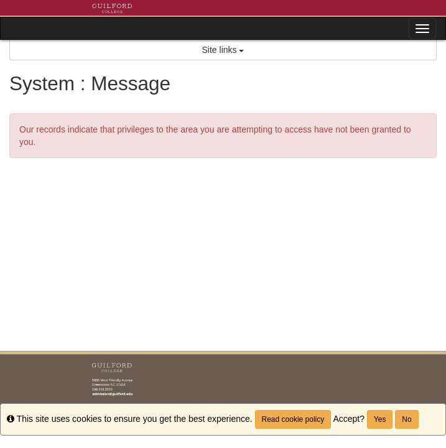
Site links (223, 50)
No (406, 419)
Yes (380, 419)
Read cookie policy (293, 419)
